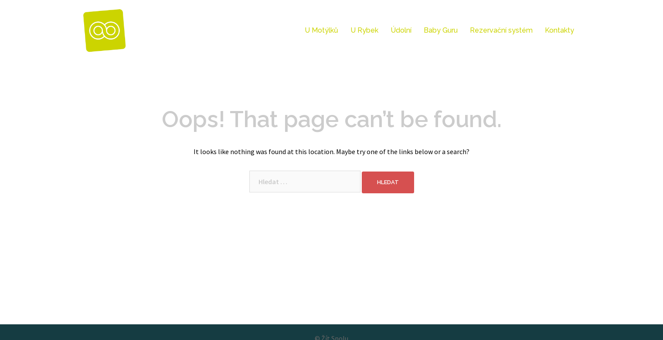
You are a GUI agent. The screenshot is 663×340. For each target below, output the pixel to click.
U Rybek (364, 30)
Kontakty (559, 30)
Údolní (401, 30)
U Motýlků (321, 30)
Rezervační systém (501, 30)
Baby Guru (441, 30)
